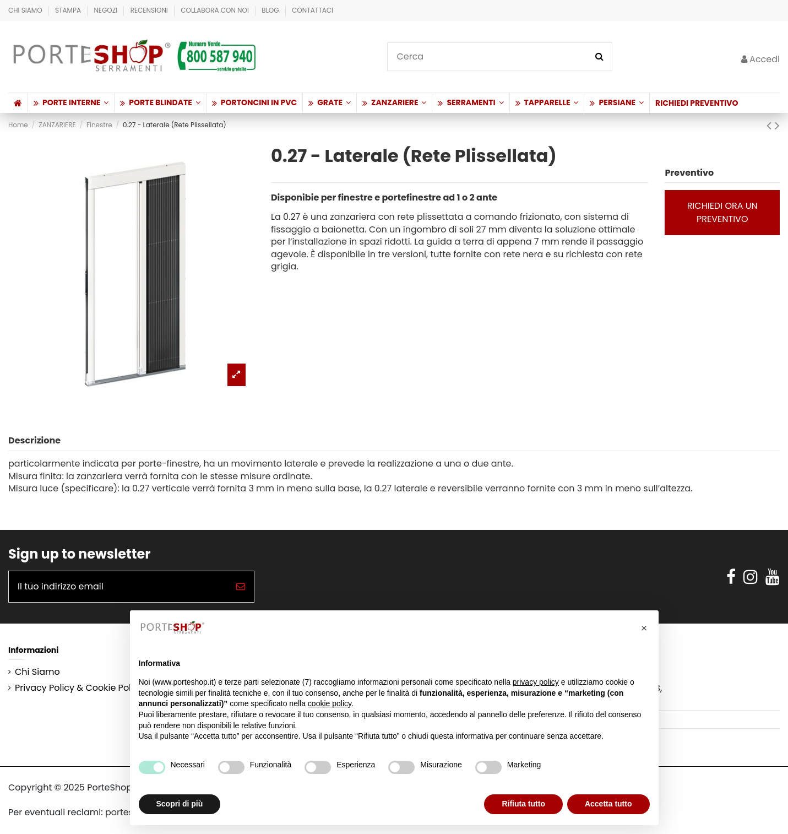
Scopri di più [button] (179, 803)
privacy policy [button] (536, 682)
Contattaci (312, 10)
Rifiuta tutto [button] (523, 803)
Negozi (106, 10)
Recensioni (150, 10)
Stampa (69, 10)
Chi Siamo (26, 10)
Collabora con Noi (216, 10)
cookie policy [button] (329, 703)
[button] (71, 103)
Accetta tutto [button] (608, 803)
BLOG (271, 10)
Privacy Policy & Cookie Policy (79, 688)
